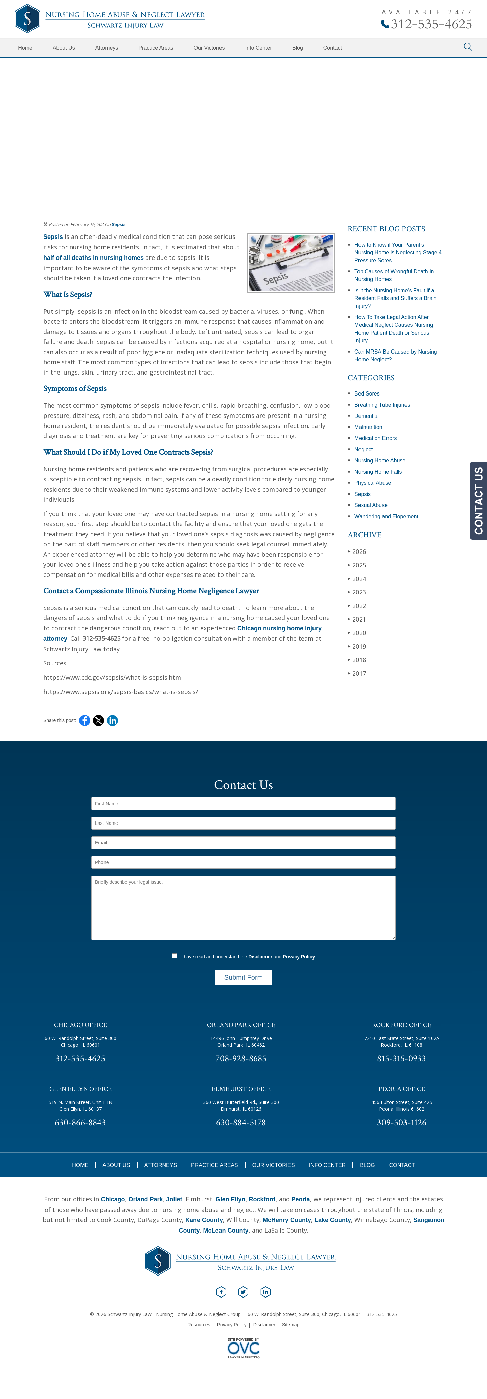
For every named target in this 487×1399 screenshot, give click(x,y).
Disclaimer (260, 957)
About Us (64, 48)
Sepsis (119, 224)
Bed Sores (367, 394)
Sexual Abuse (371, 505)
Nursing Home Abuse (379, 461)
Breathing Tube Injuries (382, 405)
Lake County (333, 1220)
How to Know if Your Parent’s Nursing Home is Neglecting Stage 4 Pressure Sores (398, 252)
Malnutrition (368, 427)
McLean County (225, 1230)
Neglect (363, 449)
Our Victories (209, 48)
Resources (199, 1324)
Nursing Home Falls (378, 472)
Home (25, 48)
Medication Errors (375, 438)
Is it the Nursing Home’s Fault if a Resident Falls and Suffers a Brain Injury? (395, 298)
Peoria (301, 1199)
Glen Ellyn (231, 1199)
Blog (297, 48)
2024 (357, 578)
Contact (332, 48)
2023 (357, 592)
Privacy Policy (299, 957)
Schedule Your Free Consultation (243, 142)
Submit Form (243, 977)
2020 (357, 632)
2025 (357, 565)
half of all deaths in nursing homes (93, 257)
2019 (357, 646)
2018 (357, 659)
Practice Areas (155, 48)
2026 (357, 551)
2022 (357, 605)
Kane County (204, 1220)
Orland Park (145, 1199)
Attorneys (106, 48)
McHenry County (287, 1220)
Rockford (262, 1199)
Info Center (258, 48)
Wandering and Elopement (386, 516)
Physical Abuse (372, 483)
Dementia (365, 416)
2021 (357, 619)
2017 (357, 673)
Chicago (113, 1199)
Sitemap (290, 1324)
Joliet (174, 1199)
